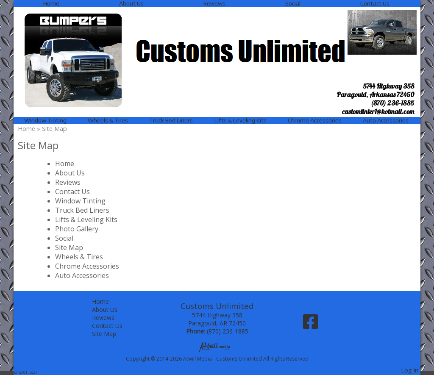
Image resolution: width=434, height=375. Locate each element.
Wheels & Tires (108, 120)
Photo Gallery (76, 228)
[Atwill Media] (217, 346)
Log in (409, 370)
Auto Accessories (386, 120)
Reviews (214, 3)
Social (292, 3)
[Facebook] (310, 325)
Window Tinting (45, 120)
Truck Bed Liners (171, 120)
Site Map (69, 247)
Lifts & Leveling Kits (240, 120)
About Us (131, 3)
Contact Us (374, 3)
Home (51, 3)
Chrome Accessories (315, 120)
